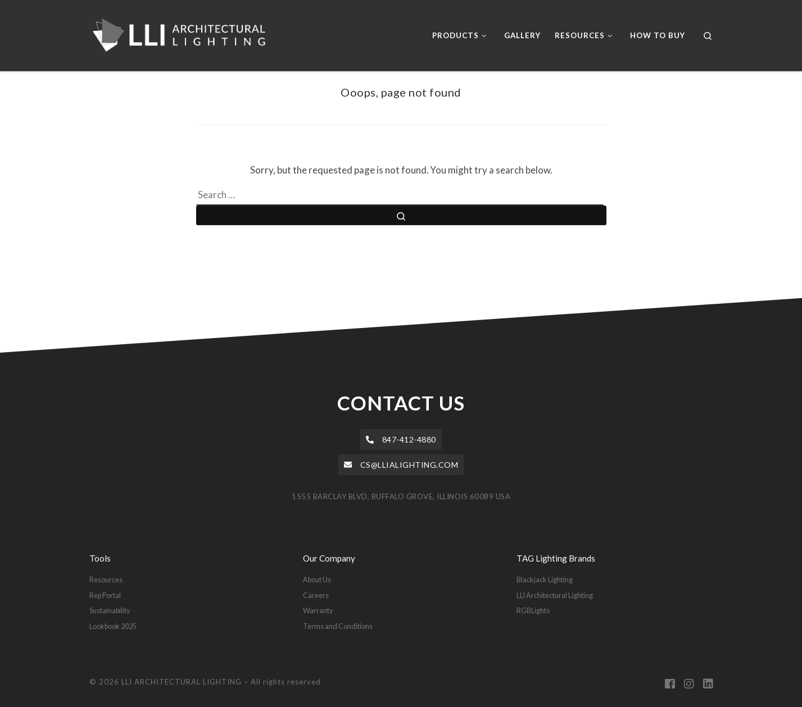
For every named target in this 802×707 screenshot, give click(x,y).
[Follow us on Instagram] (689, 684)
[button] (401, 439)
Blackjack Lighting (544, 579)
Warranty (318, 610)
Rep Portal (105, 595)
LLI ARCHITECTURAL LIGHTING (181, 681)
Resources (106, 579)
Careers (316, 595)
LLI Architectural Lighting (554, 595)
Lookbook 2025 (113, 626)
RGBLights (533, 610)
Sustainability (109, 610)
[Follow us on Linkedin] (708, 684)
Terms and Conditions (338, 626)
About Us (317, 579)
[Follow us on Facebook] (670, 684)
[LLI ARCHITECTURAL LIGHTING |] (186, 33)
